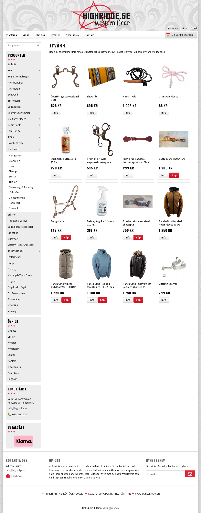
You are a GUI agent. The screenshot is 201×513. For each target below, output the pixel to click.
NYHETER (13, 305)
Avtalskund (13, 373)
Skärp (11, 263)
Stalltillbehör (14, 257)
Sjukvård (13, 208)
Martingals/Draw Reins (20, 275)
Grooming (14, 161)
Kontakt (89, 35)
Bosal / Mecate (15, 143)
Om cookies (14, 367)
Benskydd (24, 94)
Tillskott (13, 182)
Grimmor (12, 239)
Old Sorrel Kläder (24, 119)
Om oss (40, 35)
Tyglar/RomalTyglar (18, 76)
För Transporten (16, 293)
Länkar (11, 355)
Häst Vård (24, 149)
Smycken (12, 281)
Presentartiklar (15, 82)
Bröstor (12, 214)
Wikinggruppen (111, 508)
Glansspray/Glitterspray (21, 187)
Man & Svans (15, 155)
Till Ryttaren (14, 100)
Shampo (13, 171)
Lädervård (14, 192)
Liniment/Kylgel (17, 197)
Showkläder (14, 299)
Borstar (12, 176)
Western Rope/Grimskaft (21, 244)
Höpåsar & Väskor (17, 220)
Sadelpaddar (14, 106)
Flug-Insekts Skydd (17, 287)
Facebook (14, 476)
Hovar (12, 166)
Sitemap (12, 311)
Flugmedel (14, 203)
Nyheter (55, 35)
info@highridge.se (17, 408)
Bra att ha (13, 233)
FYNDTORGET (15, 131)
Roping (12, 269)
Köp (174, 175)
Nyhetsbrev (72, 35)
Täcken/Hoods (24, 251)
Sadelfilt (12, 64)
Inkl (187, 28)
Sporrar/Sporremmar (19, 113)
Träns (24, 137)
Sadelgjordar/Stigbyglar (20, 226)
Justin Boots (24, 125)
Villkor (26, 35)
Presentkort (14, 88)
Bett (24, 70)
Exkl (196, 28)
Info (55, 112)
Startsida (11, 35)
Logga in (12, 379)
